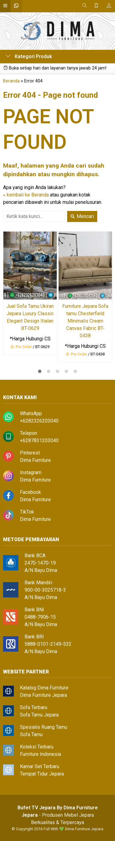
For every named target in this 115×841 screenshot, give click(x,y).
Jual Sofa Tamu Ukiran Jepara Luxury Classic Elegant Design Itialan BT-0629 (30, 317)
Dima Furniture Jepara (43, 695)
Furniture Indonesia (40, 754)
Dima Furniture (35, 460)
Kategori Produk (29, 56)
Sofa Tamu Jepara (39, 715)
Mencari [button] (82, 216)
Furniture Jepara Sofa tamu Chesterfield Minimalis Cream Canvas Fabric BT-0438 (85, 321)
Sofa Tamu (31, 734)
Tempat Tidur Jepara (42, 774)
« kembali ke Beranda (26, 195)
